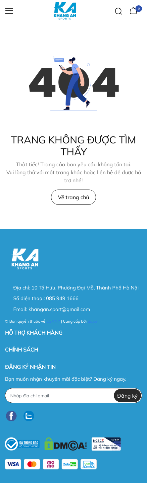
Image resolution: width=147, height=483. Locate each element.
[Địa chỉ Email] (73, 395)
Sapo (92, 321)
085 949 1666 (62, 298)
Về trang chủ (73, 197)
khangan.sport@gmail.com (59, 309)
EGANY (53, 321)
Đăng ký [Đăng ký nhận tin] (127, 395)
